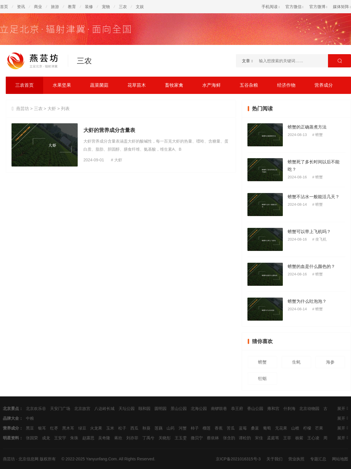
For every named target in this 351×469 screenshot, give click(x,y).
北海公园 (199, 408)
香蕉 (219, 428)
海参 (330, 362)
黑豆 (30, 428)
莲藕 (158, 428)
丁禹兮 (148, 438)
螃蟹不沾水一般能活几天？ (313, 196)
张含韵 (229, 438)
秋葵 (146, 428)
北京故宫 (82, 408)
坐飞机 (321, 239)
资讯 (21, 6)
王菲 (287, 438)
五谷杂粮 (249, 85)
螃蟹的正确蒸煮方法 (307, 126)
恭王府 (237, 408)
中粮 (30, 418)
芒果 (319, 428)
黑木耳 (68, 428)
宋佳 (259, 438)
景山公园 (179, 408)
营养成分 (323, 85)
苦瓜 (231, 428)
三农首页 (24, 85)
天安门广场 (60, 408)
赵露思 (88, 438)
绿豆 (82, 428)
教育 (72, 6)
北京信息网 (28, 459)
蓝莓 (243, 428)
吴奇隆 (104, 438)
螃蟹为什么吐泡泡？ (307, 301)
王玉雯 (181, 438)
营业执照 (296, 459)
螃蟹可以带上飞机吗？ (309, 231)
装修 (89, 6)
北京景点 (11, 408)
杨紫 (299, 438)
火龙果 (96, 428)
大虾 (51, 108)
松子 (122, 428)
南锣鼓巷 (219, 408)
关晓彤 (165, 438)
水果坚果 (62, 85)
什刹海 (289, 408)
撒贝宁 (197, 438)
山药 (171, 428)
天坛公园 (127, 408)
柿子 (195, 428)
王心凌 (313, 438)
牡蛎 (262, 378)
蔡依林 (213, 438)
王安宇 (60, 438)
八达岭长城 (104, 408)
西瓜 (134, 428)
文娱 (140, 6)
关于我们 (274, 459)
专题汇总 (318, 459)
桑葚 (255, 428)
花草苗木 (136, 85)
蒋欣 (118, 438)
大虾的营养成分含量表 (109, 130)
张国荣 (32, 438)
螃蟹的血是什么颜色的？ (311, 266)
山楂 (295, 428)
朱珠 (74, 438)
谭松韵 (245, 438)
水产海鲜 (211, 85)
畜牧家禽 (174, 85)
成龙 (46, 438)
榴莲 (207, 428)
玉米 (110, 428)
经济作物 (286, 85)
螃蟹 (319, 135)
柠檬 (307, 428)
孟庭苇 (273, 438)
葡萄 (267, 428)
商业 (38, 6)
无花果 (281, 428)
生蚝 (296, 362)
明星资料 (11, 438)
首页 (4, 6)
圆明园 (160, 408)
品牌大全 (11, 418)
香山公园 (255, 408)
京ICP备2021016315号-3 (238, 459)
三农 (123, 6)
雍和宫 (273, 408)
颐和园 (144, 408)
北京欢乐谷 (36, 408)
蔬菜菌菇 (99, 85)
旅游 (55, 6)
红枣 (54, 428)
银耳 (42, 428)
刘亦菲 (132, 438)
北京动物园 (309, 408)
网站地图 (340, 459)
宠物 (106, 6)
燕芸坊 (22, 108)
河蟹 (183, 428)
